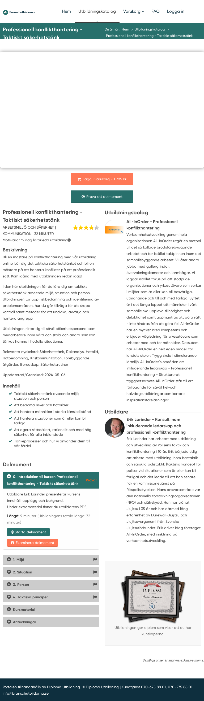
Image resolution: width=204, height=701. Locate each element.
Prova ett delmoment (102, 196)
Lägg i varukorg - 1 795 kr (102, 179)
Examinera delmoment (32, 543)
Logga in (175, 11)
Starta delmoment (28, 532)
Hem (66, 11)
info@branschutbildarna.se (26, 693)
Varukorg (133, 11)
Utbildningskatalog (97, 11)
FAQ (155, 11)
